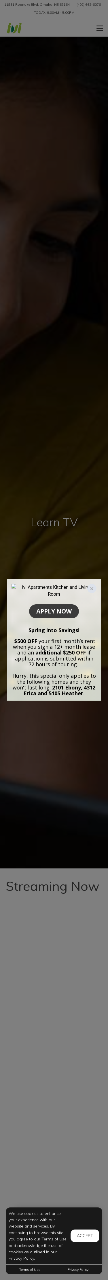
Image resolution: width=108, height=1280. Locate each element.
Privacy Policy (78, 1269)
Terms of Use (29, 1269)
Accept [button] (85, 1235)
